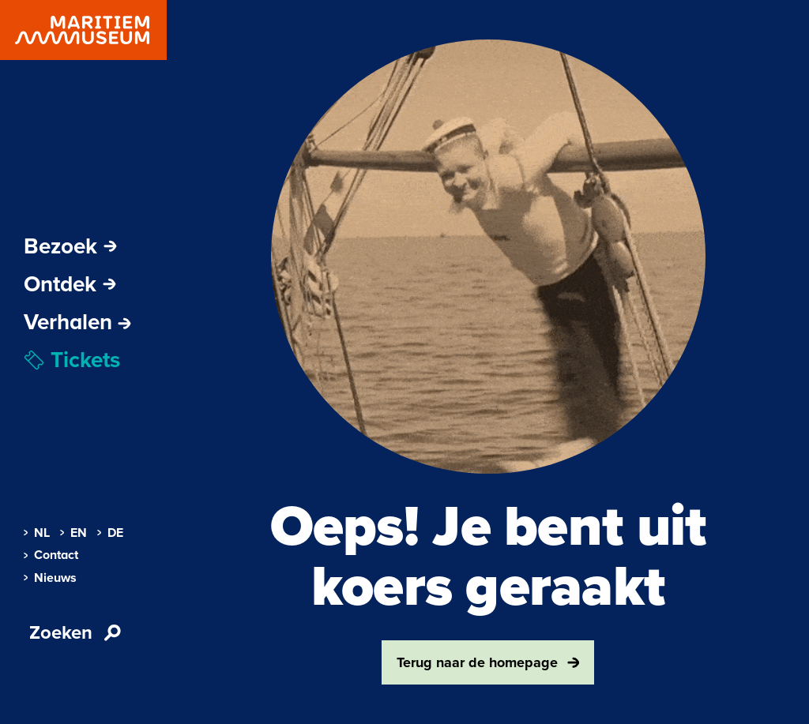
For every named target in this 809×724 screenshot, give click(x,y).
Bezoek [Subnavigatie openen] (70, 246)
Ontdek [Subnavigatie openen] (70, 284)
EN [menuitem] (73, 533)
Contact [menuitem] (51, 555)
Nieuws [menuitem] (50, 578)
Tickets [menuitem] (72, 360)
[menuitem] (77, 322)
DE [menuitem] (110, 533)
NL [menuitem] (37, 533)
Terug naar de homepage (488, 662)
